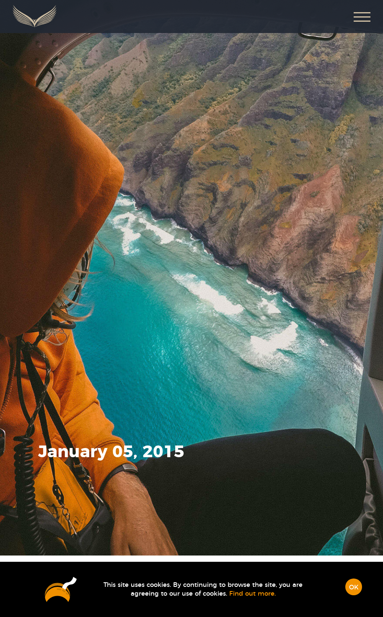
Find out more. (252, 594)
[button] (362, 16)
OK (354, 587)
